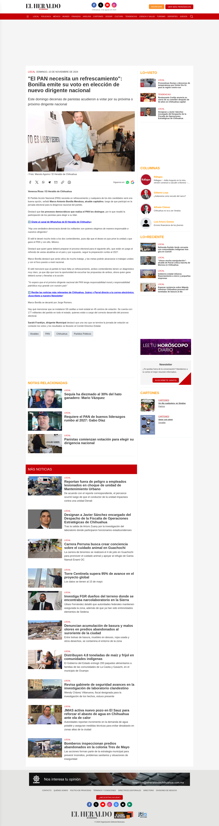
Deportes (173, 16)
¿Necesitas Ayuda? (109, 797)
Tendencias (131, 16)
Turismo (161, 16)
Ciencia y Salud (147, 16)
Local (36, 16)
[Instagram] (114, 5)
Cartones (98, 16)
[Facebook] (94, 5)
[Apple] (122, 804)
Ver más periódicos (179, 7)
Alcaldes (34, 333)
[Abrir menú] (28, 16)
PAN (47, 333)
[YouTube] (107, 5)
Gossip (108, 16)
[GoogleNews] (116, 804)
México (56, 16)
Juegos (183, 16)
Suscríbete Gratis (166, 380)
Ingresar (156, 6)
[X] (100, 5)
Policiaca (46, 16)
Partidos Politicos (82, 333)
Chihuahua (61, 333)
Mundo (65, 16)
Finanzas (76, 16)
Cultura (119, 16)
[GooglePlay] (129, 804)
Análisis (87, 16)
